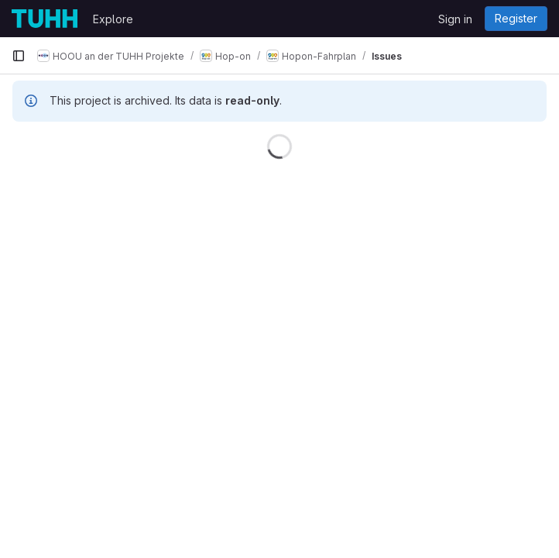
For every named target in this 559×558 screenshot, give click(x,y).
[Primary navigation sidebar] (18, 55)
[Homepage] (45, 18)
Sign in (455, 19)
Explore (113, 19)
